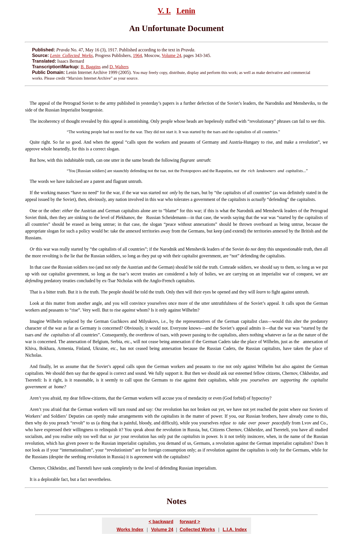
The (33, 103)
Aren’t (35, 398)
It (31, 479)
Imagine (37, 321)
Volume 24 (171, 55)
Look (34, 303)
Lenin (185, 10)
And (34, 366)
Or (32, 249)
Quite (35, 142)
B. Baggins (90, 66)
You (72, 170)
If (31, 192)
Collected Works (197, 529)
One (33, 210)
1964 (137, 55)
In (31, 267)
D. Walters (119, 66)
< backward (161, 521)
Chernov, (38, 468)
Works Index (130, 529)
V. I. (164, 10)
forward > (190, 521)
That (34, 292)
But (33, 160)
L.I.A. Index (235, 529)
